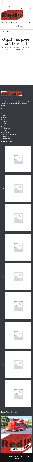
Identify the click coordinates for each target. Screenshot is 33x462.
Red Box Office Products (8, 98)
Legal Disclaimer (7, 125)
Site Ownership (7, 132)
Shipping (5, 130)
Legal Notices (7, 127)
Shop (4, 123)
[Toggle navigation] (30, 31)
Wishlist (5, 140)
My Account (6, 32)
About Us (5, 115)
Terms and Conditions (9, 134)
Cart (4, 119)
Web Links (6, 136)
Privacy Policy (7, 129)
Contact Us (6, 121)
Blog (4, 117)
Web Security (7, 138)
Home (5, 114)
